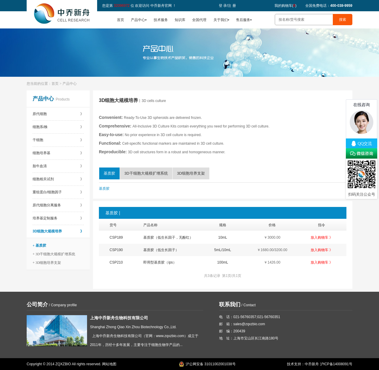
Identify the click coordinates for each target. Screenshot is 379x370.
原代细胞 (58, 113)
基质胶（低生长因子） (161, 250)
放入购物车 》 (322, 237)
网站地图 (109, 364)
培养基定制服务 (58, 218)
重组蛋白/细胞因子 (58, 192)
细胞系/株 (58, 126)
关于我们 (220, 20)
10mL (222, 237)
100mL (222, 262)
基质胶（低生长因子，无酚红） (168, 237)
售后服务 (243, 20)
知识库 (180, 20)
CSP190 (116, 250)
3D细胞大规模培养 (58, 231)
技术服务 (161, 20)
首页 (120, 20)
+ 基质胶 (39, 245)
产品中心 (138, 20)
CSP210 (116, 262)
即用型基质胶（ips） (159, 262)
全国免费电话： (328, 6)
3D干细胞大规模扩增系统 (146, 173)
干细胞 (58, 139)
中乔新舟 (312, 364)
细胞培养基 (58, 153)
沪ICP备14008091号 (336, 364)
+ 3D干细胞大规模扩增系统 (54, 254)
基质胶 (109, 173)
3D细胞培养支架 (191, 173)
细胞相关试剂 (58, 179)
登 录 (223, 6)
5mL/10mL (222, 250)
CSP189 (116, 237)
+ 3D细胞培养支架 (47, 263)
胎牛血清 (58, 166)
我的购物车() (285, 6)
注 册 (232, 6)
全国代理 (199, 20)
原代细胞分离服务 (58, 205)
